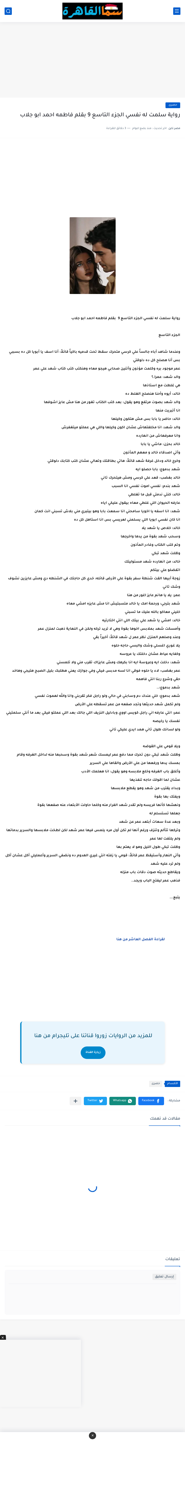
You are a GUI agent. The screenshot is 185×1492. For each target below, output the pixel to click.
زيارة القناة (93, 1052)
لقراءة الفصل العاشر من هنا (140, 940)
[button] (151, 1101)
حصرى (173, 105)
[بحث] (8, 11)
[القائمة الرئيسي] (176, 11)
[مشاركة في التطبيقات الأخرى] (75, 1101)
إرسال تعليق (164, 1277)
